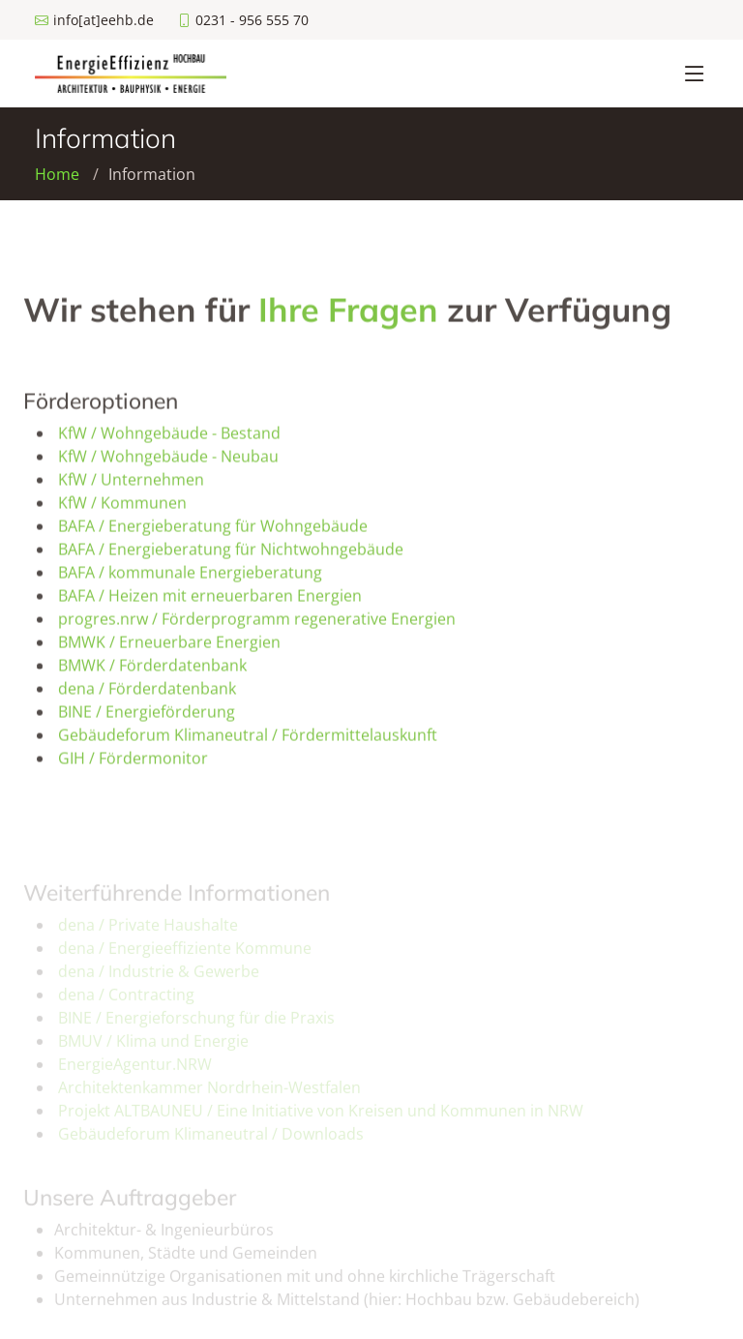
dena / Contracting (126, 1004)
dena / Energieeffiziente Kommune (185, 957)
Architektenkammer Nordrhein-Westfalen (209, 1097)
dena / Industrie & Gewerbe (158, 981)
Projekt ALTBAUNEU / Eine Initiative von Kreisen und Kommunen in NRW (320, 1120)
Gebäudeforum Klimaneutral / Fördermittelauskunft (247, 740)
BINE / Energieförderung (146, 717)
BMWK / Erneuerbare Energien (169, 647)
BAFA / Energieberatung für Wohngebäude (213, 531)
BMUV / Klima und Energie (153, 1050)
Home (57, 174)
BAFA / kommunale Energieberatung (190, 577)
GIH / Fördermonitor (133, 763)
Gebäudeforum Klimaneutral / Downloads (211, 1143)
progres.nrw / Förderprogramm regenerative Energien (257, 624)
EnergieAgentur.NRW (135, 1074)
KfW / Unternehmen (131, 484)
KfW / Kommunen (122, 508)
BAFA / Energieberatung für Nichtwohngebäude (230, 554)
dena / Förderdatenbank (147, 693)
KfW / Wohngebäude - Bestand (169, 438)
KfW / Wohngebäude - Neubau (168, 461)
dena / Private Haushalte (148, 934)
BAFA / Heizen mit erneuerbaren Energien (210, 600)
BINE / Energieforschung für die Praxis (196, 1027)
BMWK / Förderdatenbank (152, 670)
